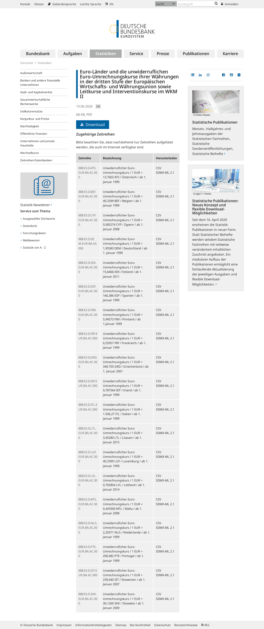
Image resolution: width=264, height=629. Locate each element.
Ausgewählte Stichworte (38, 219)
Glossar (39, 4)
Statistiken (45, 63)
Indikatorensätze (31, 111)
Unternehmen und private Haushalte (37, 143)
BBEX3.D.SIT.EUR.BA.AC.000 (87, 572)
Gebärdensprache (62, 4)
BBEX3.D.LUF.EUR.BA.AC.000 (87, 456)
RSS (205, 625)
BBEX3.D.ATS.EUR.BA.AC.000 (87, 172)
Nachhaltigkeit (29, 126)
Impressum (64, 625)
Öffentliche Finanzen (33, 134)
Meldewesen (30, 240)
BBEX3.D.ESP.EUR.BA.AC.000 (87, 290)
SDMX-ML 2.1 (165, 172)
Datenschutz (162, 625)
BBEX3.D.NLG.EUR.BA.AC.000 (88, 527)
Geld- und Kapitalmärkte (36, 92)
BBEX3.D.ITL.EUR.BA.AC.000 (87, 406)
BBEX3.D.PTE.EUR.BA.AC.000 (87, 551)
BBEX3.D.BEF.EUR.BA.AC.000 (87, 196)
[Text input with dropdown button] (198, 3)
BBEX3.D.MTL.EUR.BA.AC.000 (87, 503)
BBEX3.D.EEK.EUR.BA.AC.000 (87, 267)
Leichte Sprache (90, 4)
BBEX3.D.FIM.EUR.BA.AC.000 (87, 314)
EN (109, 4)
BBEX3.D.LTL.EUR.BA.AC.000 (87, 432)
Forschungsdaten (33, 233)
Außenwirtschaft (31, 73)
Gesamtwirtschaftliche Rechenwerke (35, 102)
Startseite (26, 63)
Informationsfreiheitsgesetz (93, 625)
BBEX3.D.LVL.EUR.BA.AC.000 (87, 480)
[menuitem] (37, 54)
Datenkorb (29, 226)
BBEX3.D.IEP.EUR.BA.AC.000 (87, 383)
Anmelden (229, 4)
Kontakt (25, 4)
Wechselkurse (29, 153)
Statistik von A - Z (33, 247)
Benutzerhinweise (186, 625)
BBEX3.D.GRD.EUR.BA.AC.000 (87, 361)
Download (92, 124)
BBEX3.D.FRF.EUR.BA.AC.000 (88, 336)
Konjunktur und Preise (34, 119)
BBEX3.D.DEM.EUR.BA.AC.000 (88, 243)
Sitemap (120, 625)
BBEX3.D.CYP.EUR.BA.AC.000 (87, 219)
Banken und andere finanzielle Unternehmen (40, 82)
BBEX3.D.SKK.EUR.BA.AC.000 (87, 598)
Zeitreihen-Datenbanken (36, 160)
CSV (158, 168)
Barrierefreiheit (140, 625)
